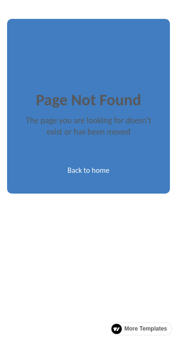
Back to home (88, 170)
